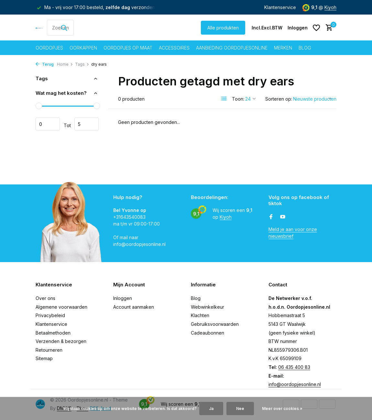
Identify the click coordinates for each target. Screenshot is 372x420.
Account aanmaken (133, 307)
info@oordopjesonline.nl (294, 384)
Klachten (200, 315)
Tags (82, 64)
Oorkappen (83, 47)
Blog (305, 47)
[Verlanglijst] (316, 27)
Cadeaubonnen (207, 333)
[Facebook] (271, 217)
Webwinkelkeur (207, 307)
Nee (240, 408)
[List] (224, 99)
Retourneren (49, 350)
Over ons (45, 298)
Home (65, 64)
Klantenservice (280, 7)
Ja (211, 408)
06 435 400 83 (294, 367)
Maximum (86, 123)
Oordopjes (49, 47)
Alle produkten (223, 27)
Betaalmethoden (53, 333)
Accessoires (174, 47)
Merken (283, 47)
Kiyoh (330, 7)
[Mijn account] (298, 27)
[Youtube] (282, 217)
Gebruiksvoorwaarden (215, 324)
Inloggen (122, 298)
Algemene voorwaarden (61, 307)
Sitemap (44, 358)
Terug (45, 64)
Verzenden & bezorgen (61, 341)
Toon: (238, 99)
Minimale (48, 123)
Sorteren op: (278, 99)
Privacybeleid (50, 315)
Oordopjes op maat (128, 47)
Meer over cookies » (282, 408)
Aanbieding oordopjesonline (232, 47)
